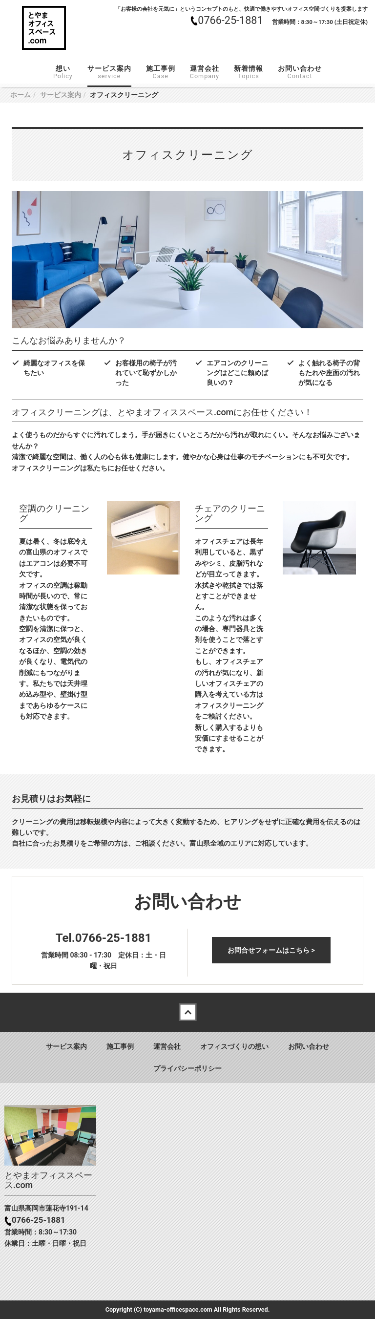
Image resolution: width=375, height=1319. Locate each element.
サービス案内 (109, 72)
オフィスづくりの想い (234, 1046)
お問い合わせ (300, 72)
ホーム (20, 95)
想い (63, 72)
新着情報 (248, 72)
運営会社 (204, 72)
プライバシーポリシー (187, 1068)
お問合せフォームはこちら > (271, 950)
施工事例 (160, 72)
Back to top (187, 1012)
